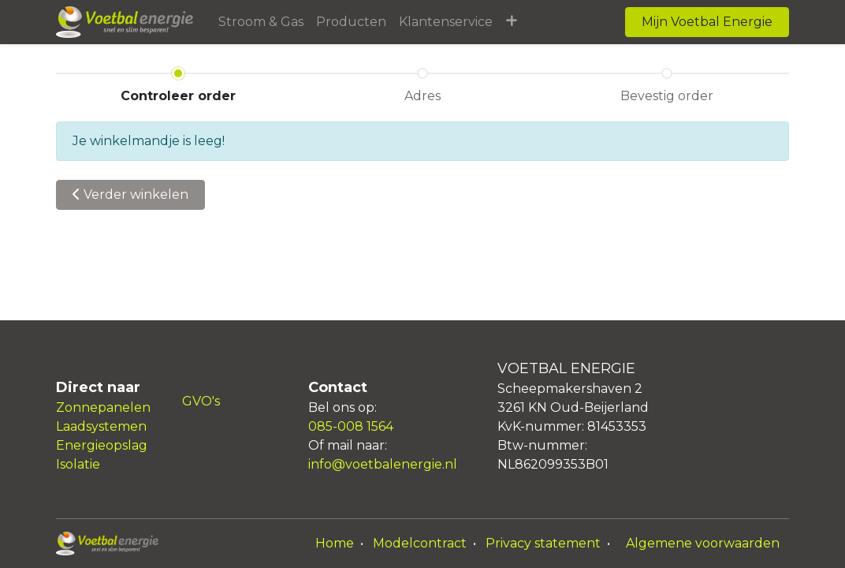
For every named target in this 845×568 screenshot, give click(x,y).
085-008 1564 (350, 426)
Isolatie (78, 464)
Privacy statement (543, 543)
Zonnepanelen (103, 407)
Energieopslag (101, 445)
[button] (511, 22)
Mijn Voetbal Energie (707, 21)
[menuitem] (261, 22)
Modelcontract (420, 543)
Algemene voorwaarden (703, 543)
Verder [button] (130, 194)
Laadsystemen (101, 426)
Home (334, 543)
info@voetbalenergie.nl (382, 464)
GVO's (201, 401)
